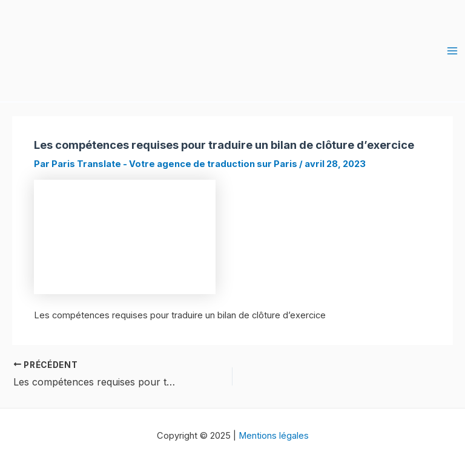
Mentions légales (274, 435)
